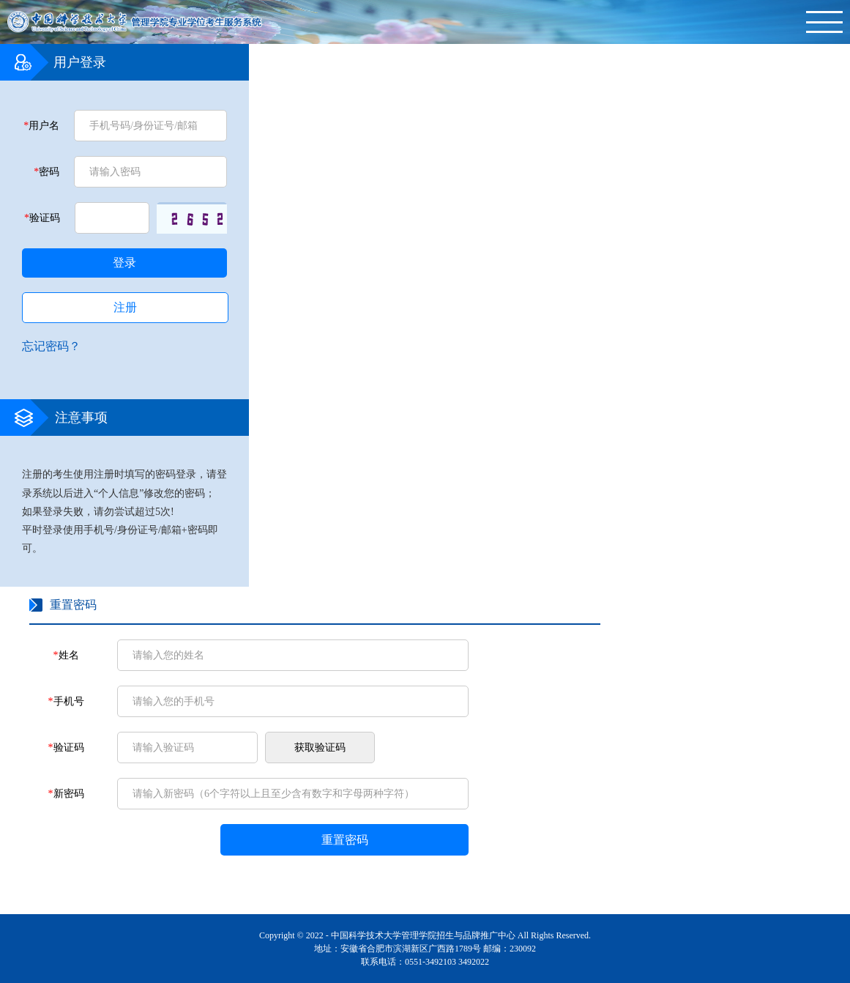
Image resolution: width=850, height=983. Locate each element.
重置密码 (344, 840)
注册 (125, 307)
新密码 (66, 793)
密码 (46, 171)
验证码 (42, 217)
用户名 (41, 125)
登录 (124, 262)
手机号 (66, 701)
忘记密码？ (51, 346)
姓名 (66, 655)
